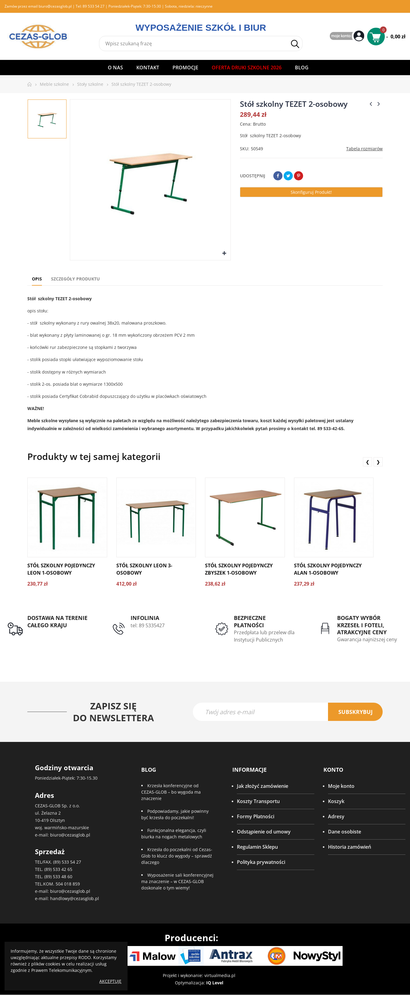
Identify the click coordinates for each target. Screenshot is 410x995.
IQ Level (214, 983)
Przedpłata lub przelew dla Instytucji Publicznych (264, 636)
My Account (348, 36)
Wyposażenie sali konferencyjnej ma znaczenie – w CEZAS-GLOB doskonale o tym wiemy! (177, 882)
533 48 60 (62, 877)
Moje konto (341, 786)
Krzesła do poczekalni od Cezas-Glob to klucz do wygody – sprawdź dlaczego (176, 856)
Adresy (336, 817)
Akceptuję (110, 981)
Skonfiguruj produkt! (311, 192)
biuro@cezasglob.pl (55, 6)
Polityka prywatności (261, 862)
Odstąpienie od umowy (264, 832)
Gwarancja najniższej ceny (367, 639)
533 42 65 (62, 869)
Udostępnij (277, 175)
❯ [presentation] (378, 462)
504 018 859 (68, 884)
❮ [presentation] (368, 462)
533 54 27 (71, 862)
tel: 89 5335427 (148, 625)
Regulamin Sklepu (257, 847)
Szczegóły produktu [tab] (75, 279)
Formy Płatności (255, 817)
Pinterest (298, 175)
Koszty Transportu (258, 801)
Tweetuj (288, 175)
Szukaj (295, 44)
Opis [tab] (37, 279)
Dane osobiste (344, 832)
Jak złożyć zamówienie (262, 786)
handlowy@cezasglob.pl (74, 899)
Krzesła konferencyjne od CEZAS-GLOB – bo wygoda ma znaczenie (171, 792)
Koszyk (336, 801)
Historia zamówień (349, 847)
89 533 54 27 (93, 6)
